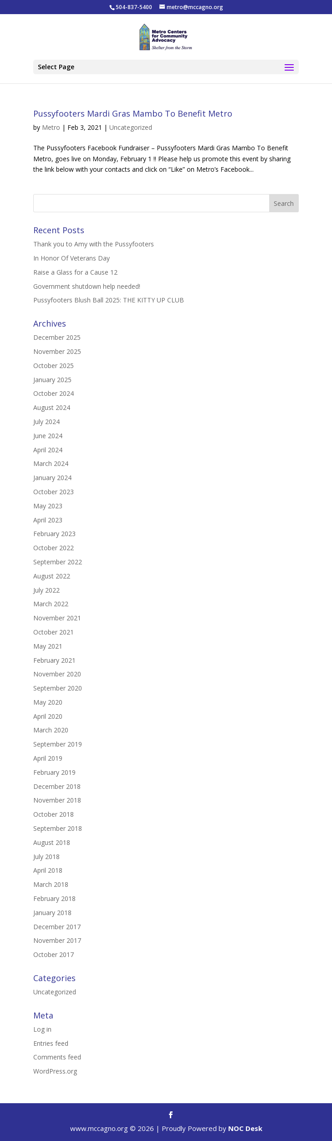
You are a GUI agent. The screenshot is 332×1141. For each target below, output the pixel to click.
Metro (51, 127)
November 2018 (57, 800)
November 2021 (57, 618)
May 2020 (47, 702)
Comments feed (57, 1057)
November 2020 (57, 674)
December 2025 (57, 337)
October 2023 (53, 491)
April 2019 (47, 758)
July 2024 (46, 421)
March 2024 (50, 463)
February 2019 (54, 772)
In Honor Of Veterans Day (71, 258)
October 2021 (53, 632)
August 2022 (51, 576)
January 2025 (52, 379)
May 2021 (47, 646)
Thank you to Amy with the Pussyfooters (93, 244)
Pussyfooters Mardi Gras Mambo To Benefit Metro (132, 113)
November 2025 (57, 351)
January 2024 (52, 477)
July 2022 (46, 590)
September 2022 (57, 562)
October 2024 (53, 393)
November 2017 (57, 940)
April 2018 (47, 870)
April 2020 (47, 716)
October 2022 (53, 547)
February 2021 (54, 660)
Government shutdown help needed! (86, 286)
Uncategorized (130, 127)
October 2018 (53, 814)
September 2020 (57, 688)
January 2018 (52, 912)
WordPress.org (55, 1071)
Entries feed (50, 1043)
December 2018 (57, 786)
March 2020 (50, 730)
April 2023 (47, 520)
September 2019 (57, 744)
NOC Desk (245, 1128)
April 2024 (47, 449)
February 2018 (54, 898)
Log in (42, 1029)
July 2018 (46, 856)
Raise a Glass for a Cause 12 (75, 272)
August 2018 (51, 842)
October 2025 (53, 365)
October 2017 (53, 954)
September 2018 (57, 828)
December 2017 (57, 926)
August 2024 (51, 407)
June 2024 (47, 435)
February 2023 (54, 533)
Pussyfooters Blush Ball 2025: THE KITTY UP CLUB (108, 300)
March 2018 (50, 884)
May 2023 (47, 505)
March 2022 (50, 603)
